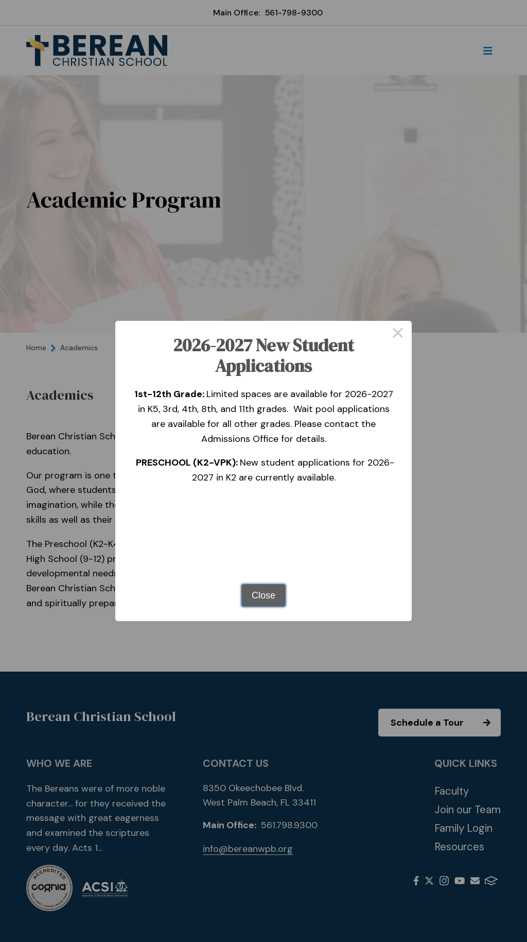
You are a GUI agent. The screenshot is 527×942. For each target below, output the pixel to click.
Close (263, 595)
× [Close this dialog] (398, 335)
